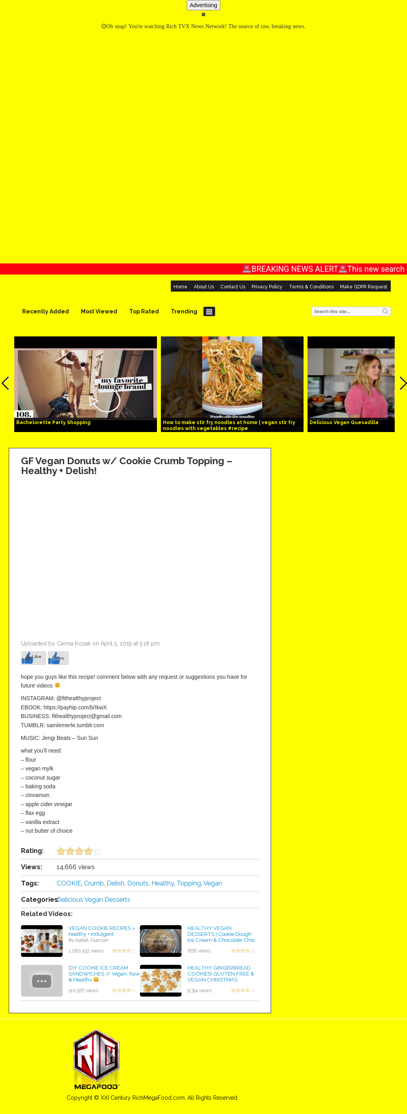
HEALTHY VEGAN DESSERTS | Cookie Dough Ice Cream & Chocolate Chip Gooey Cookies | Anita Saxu (221, 937)
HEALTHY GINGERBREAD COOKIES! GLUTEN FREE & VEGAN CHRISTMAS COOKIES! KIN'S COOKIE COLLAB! (220, 979)
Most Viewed (99, 311)
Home (180, 287)
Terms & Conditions (311, 287)
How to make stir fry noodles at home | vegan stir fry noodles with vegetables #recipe (229, 425)
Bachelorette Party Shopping (53, 422)
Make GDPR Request (363, 287)
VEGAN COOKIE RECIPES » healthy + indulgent (102, 931)
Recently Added (45, 311)
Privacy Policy (267, 287)
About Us (204, 287)
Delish (115, 883)
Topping (189, 883)
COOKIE (69, 883)
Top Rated (144, 311)
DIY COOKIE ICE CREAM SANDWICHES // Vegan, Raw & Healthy (104, 973)
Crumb (94, 883)
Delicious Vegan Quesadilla (344, 422)
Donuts (138, 883)
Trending (184, 311)
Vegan (212, 883)
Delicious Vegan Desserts (93, 899)
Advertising (203, 5)
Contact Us (232, 287)
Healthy (162, 883)
